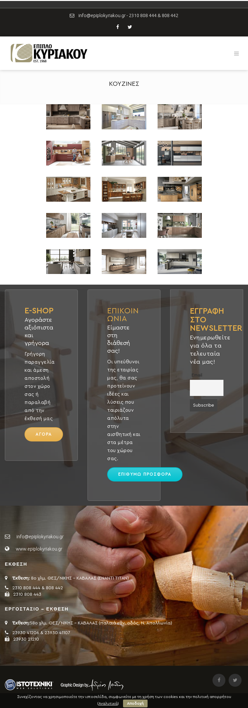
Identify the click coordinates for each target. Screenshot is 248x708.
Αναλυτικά (108, 703)
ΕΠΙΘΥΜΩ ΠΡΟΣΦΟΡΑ (144, 474)
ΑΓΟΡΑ (44, 434)
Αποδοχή (135, 703)
